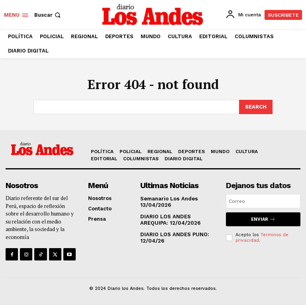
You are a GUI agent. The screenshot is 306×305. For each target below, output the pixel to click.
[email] (263, 201)
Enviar (263, 219)
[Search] (256, 107)
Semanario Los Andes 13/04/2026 (168, 202)
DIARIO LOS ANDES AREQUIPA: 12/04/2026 (169, 220)
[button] (48, 15)
